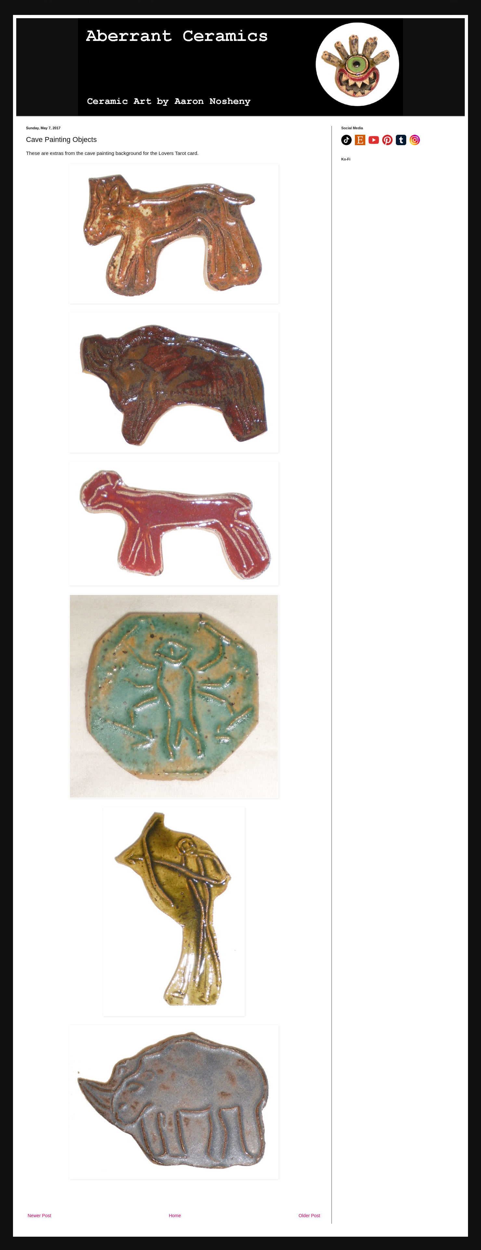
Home (175, 1215)
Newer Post (39, 1215)
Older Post (309, 1215)
